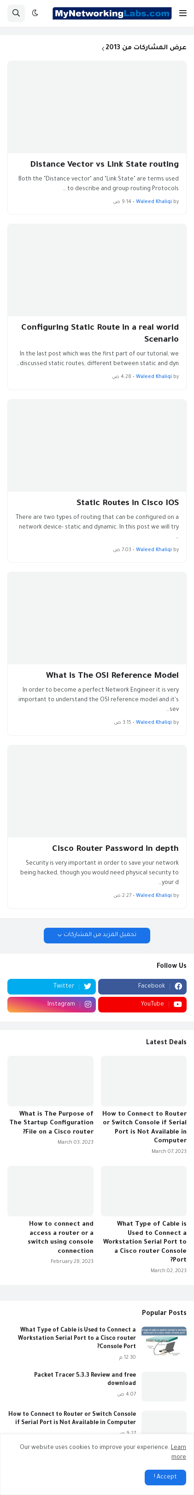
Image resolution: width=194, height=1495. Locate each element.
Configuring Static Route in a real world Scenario (100, 334)
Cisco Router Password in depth (115, 849)
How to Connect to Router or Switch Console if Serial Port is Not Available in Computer (144, 1128)
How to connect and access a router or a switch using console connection (61, 1238)
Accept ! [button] (165, 1477)
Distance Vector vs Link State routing (104, 165)
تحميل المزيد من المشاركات (100, 935)
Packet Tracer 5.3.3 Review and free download (85, 1380)
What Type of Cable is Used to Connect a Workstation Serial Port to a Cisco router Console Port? (145, 1242)
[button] (183, 13)
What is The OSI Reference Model (112, 676)
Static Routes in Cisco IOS (127, 503)
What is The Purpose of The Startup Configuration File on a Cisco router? (51, 1123)
